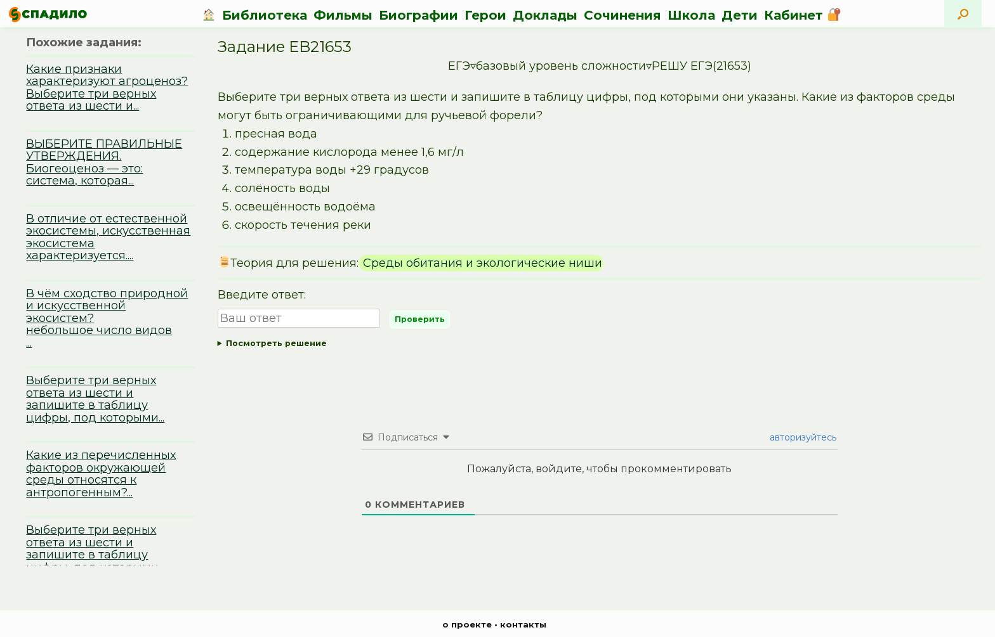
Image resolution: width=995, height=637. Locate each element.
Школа (691, 15)
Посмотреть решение (276, 343)
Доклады (545, 15)
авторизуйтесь (801, 437)
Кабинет (802, 15)
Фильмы (342, 15)
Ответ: (600, 344)
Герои (485, 15)
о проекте (467, 624)
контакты (523, 624)
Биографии (418, 15)
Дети (740, 15)
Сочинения (622, 15)
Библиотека (264, 15)
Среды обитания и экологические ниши (481, 263)
